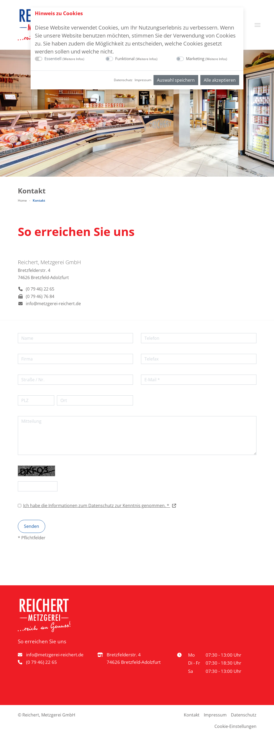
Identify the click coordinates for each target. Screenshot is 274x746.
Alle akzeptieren (220, 80)
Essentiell (64, 58)
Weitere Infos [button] (73, 59)
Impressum (143, 80)
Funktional (136, 58)
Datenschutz (123, 80)
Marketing (206, 58)
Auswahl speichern (176, 80)
